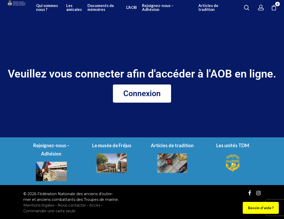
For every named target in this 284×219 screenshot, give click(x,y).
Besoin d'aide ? (261, 208)
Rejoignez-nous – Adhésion (192, 17)
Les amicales (128, 17)
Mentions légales (38, 205)
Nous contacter (72, 205)
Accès (94, 205)
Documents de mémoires (151, 17)
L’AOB (172, 17)
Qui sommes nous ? (107, 17)
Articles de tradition (221, 17)
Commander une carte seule (49, 211)
